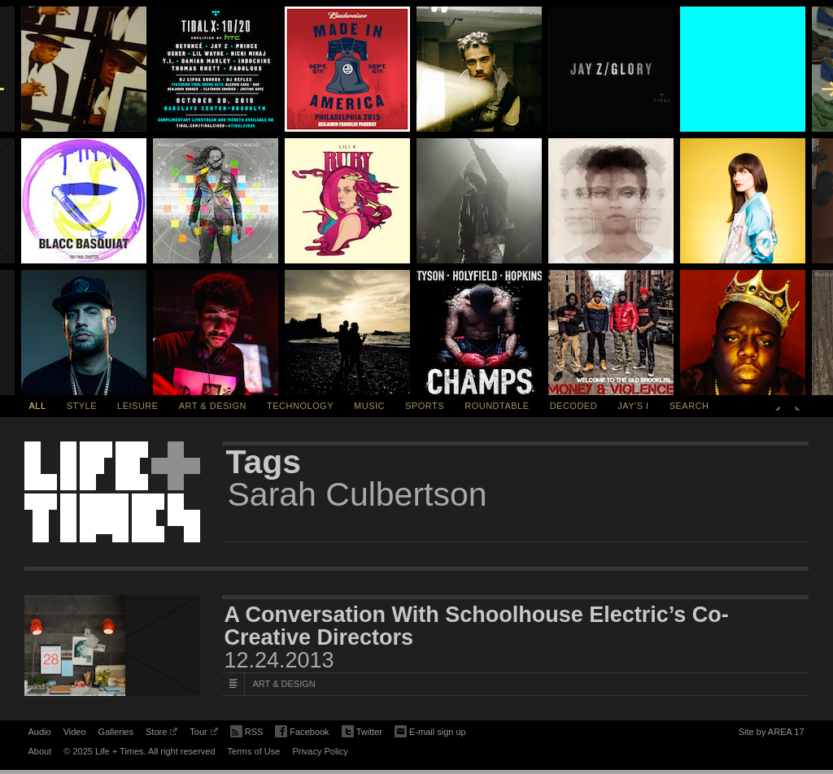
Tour (203, 734)
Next (797, 406)
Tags (264, 462)
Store (161, 734)
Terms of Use (254, 751)
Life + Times (112, 491)
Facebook (302, 732)
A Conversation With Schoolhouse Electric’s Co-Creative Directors (477, 626)
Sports (424, 406)
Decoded (574, 406)
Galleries (115, 732)
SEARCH (689, 406)
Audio (39, 732)
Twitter (362, 732)
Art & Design (212, 406)
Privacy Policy (319, 751)
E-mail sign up (430, 730)
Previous (778, 406)
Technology (300, 406)
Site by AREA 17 (772, 734)
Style (82, 406)
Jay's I (632, 406)
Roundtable (496, 406)
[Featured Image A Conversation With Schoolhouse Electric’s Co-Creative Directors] (112, 645)
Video (74, 732)
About (40, 751)
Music (369, 406)
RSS (247, 730)
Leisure (138, 406)
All (37, 406)
